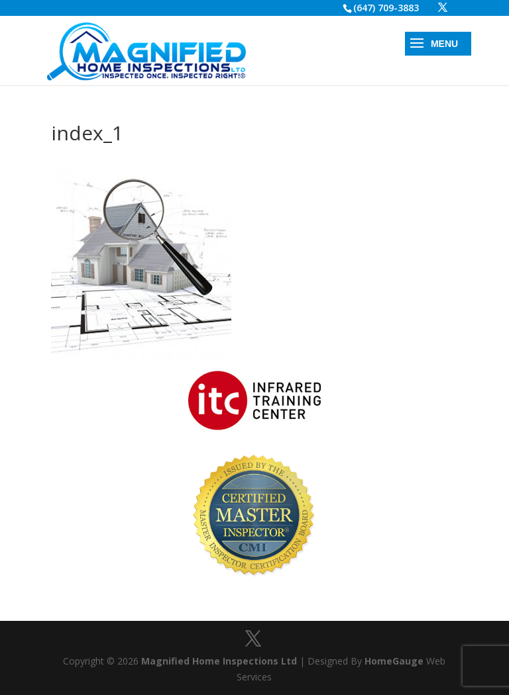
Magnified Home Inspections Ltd (219, 661)
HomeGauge (394, 661)
